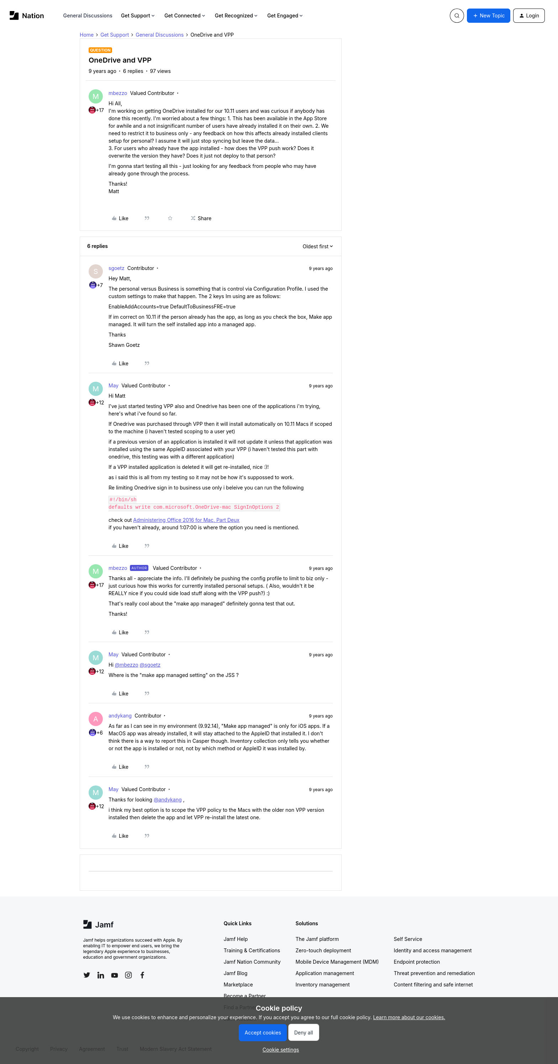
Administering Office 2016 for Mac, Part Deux (186, 520)
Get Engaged (285, 15)
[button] (488, 16)
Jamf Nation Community (252, 962)
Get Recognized (237, 15)
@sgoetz (150, 665)
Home (87, 35)
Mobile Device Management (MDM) (337, 962)
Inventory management (323, 984)
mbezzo (118, 93)
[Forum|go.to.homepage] (27, 15)
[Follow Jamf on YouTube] (114, 975)
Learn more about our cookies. (409, 1017)
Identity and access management (433, 950)
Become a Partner (245, 996)
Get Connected (185, 15)
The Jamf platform (317, 939)
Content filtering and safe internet (433, 984)
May (114, 385)
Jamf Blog (236, 973)
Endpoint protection (417, 962)
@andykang (168, 799)
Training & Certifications (252, 950)
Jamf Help (236, 939)
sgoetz (117, 268)
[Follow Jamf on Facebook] (142, 975)
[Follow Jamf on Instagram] (128, 975)
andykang (120, 716)
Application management (325, 973)
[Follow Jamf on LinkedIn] (100, 975)
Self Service (408, 939)
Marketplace (238, 984)
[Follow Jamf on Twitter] (86, 975)
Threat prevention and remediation (434, 973)
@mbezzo (126, 665)
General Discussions (87, 15)
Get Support (138, 15)
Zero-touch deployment (323, 950)
